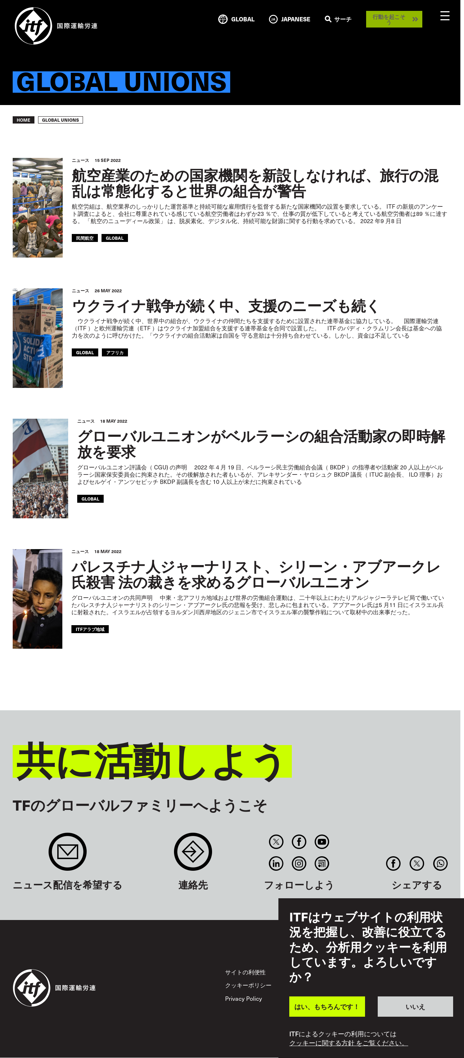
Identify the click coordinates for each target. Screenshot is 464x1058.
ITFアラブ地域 (90, 629)
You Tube (322, 842)
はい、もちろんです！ (327, 1006)
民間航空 (85, 238)
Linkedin (276, 863)
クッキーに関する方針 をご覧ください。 (348, 1042)
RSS (322, 863)
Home (23, 120)
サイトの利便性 (245, 972)
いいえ (415, 1006)
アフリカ (115, 352)
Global (115, 238)
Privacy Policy (243, 998)
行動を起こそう (389, 19)
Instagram (299, 863)
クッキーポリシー (248, 985)
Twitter (276, 842)
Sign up (68, 855)
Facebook (299, 842)
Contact (193, 855)
